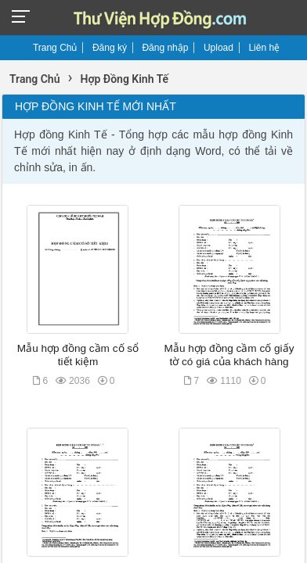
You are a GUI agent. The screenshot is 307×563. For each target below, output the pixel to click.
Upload (218, 47)
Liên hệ (264, 47)
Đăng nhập (165, 47)
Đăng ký (109, 47)
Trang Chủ (55, 47)
